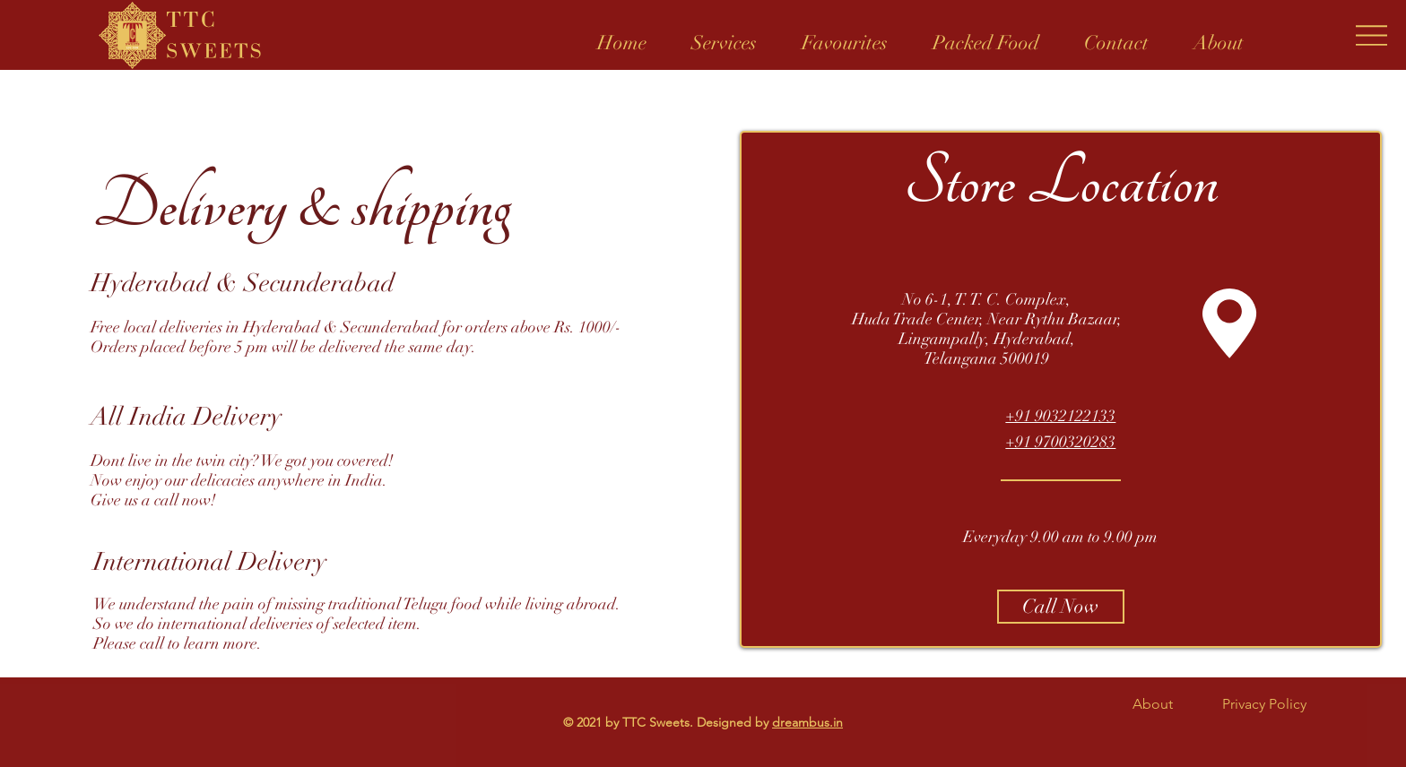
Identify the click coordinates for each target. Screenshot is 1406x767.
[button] (724, 35)
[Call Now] (1060, 607)
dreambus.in (807, 722)
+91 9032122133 (1060, 416)
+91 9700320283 (1060, 442)
